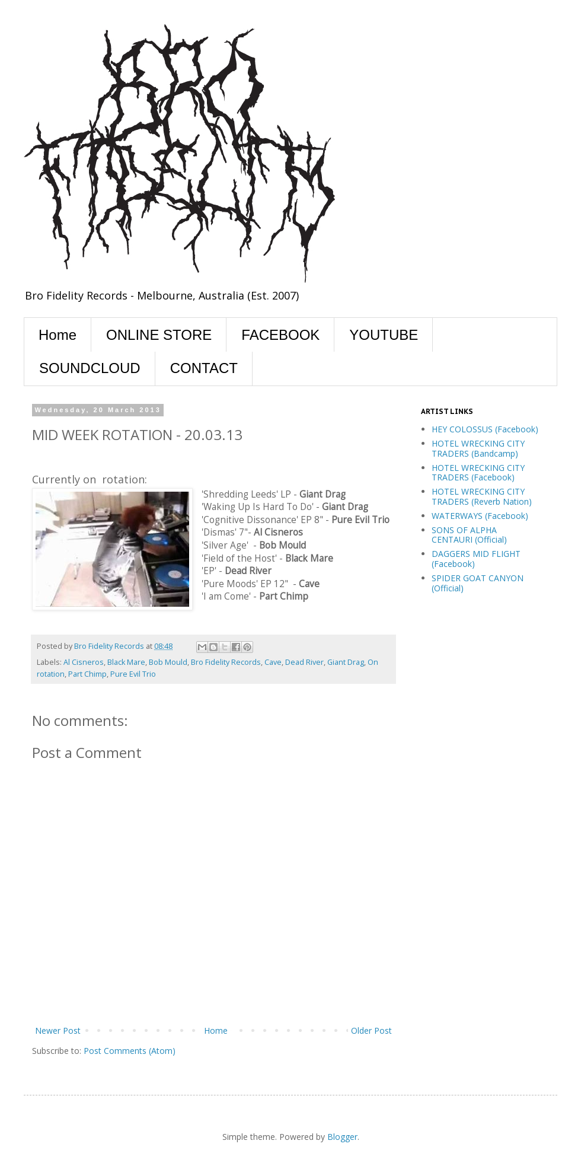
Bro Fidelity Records (226, 662)
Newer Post (58, 1030)
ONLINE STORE (159, 335)
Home (57, 335)
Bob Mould (168, 662)
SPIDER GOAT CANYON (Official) (477, 583)
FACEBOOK (280, 335)
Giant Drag (345, 662)
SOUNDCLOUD (90, 368)
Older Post (371, 1030)
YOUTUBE (383, 335)
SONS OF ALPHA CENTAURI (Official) (469, 535)
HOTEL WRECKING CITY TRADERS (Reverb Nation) (482, 496)
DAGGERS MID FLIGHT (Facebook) (476, 558)
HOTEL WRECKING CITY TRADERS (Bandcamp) (478, 448)
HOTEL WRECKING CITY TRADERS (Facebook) (478, 472)
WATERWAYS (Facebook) (480, 515)
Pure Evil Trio (133, 674)
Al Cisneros (83, 662)
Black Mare (126, 662)
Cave (273, 662)
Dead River (304, 662)
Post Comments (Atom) (129, 1050)
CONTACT (204, 368)
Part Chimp (87, 674)
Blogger (342, 1136)
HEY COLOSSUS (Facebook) (485, 429)
